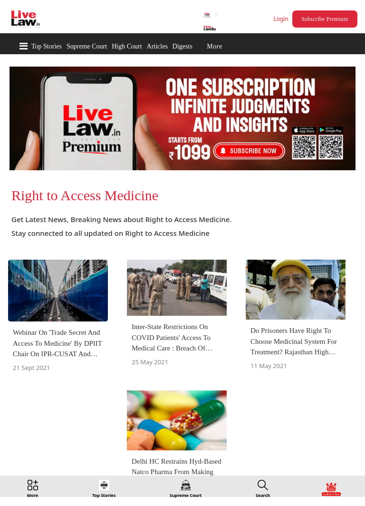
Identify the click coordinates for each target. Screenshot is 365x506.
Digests (182, 46)
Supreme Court (87, 46)
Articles (157, 46)
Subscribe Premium (324, 19)
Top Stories (46, 46)
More (214, 46)
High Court (127, 46)
